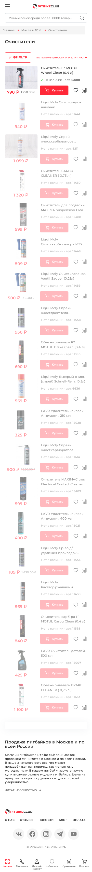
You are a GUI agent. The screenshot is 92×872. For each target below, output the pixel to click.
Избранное (52, 863)
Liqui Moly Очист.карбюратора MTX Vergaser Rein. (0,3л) (61, 244)
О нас (9, 820)
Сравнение (69, 863)
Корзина (84, 863)
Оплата (79, 820)
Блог (63, 820)
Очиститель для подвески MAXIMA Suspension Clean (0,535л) (63, 210)
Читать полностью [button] (21, 790)
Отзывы (26, 820)
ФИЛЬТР (20, 57)
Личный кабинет (37, 864)
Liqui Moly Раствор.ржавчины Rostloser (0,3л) (57, 587)
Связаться (22, 863)
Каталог (7, 863)
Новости (46, 820)
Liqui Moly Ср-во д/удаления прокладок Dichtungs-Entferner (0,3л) (62, 552)
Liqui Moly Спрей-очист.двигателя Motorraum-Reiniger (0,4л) (62, 312)
